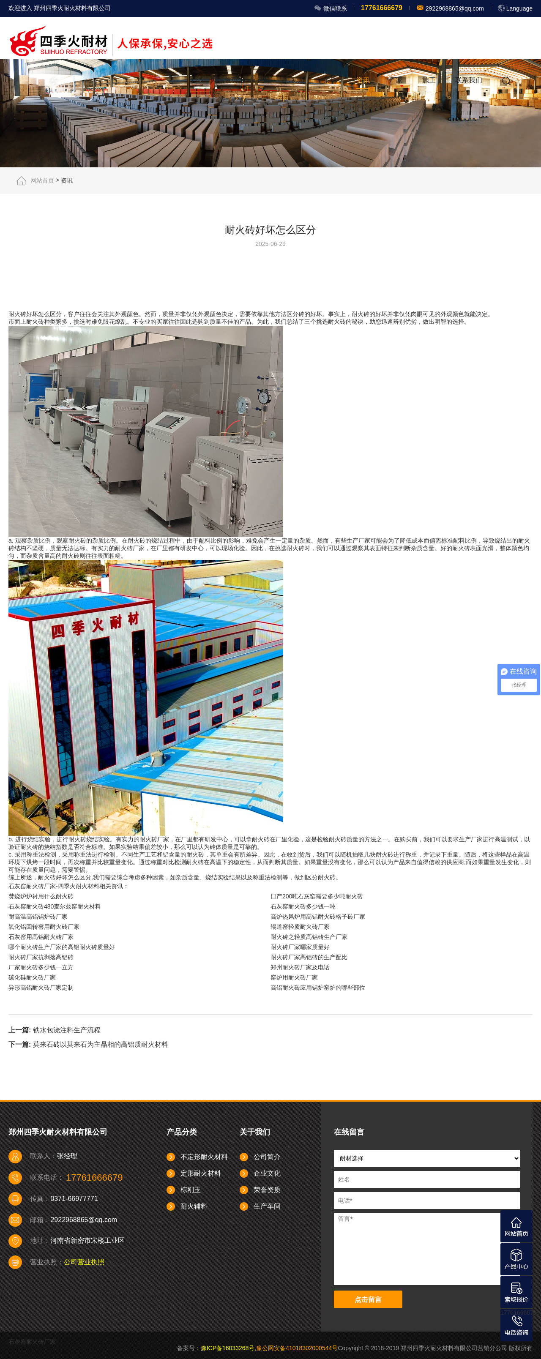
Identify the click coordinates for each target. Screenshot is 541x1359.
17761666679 (518, 1312)
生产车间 (267, 1206)
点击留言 (368, 1299)
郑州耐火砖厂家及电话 (300, 967)
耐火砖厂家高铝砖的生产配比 (308, 957)
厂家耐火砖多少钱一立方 (41, 967)
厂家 (396, 80)
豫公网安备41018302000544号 (297, 1348)
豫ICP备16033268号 (228, 1348)
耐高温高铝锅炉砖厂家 (38, 916)
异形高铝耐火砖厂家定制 (41, 987)
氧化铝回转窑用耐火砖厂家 (43, 926)
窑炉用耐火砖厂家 (294, 977)
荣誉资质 (267, 1189)
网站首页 (224, 80)
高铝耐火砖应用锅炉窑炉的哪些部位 (317, 987)
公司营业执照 (84, 1262)
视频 (297, 80)
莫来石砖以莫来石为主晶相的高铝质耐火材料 (100, 1044)
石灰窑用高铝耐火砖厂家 (41, 936)
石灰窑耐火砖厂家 (32, 1341)
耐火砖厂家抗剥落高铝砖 (41, 957)
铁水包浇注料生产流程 (67, 1029)
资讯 (363, 80)
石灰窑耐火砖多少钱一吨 (303, 906)
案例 (330, 80)
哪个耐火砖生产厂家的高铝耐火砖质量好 (61, 947)
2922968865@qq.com (454, 8)
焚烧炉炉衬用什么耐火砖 (41, 896)
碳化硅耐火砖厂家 (32, 977)
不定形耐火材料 (204, 1156)
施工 (429, 80)
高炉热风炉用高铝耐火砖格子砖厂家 (317, 916)
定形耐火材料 (200, 1173)
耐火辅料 (194, 1206)
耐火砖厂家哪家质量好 (300, 947)
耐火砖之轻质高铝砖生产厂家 (308, 936)
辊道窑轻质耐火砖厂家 (300, 926)
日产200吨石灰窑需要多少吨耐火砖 (316, 896)
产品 (264, 80)
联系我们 (468, 80)
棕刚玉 (190, 1189)
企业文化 (267, 1173)
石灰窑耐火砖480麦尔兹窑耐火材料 (54, 906)
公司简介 (267, 1156)
